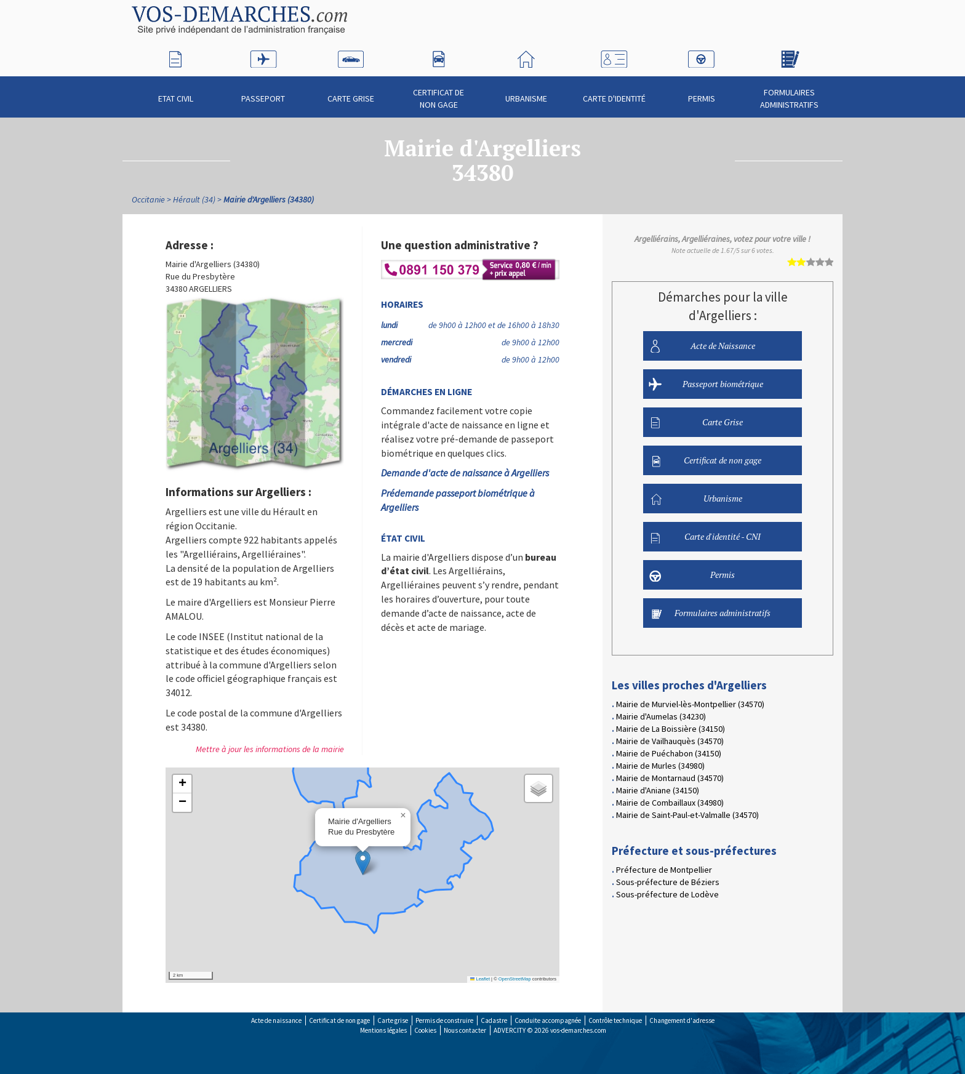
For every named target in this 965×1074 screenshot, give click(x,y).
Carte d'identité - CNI (706, 536)
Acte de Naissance (703, 346)
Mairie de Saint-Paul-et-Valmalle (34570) (687, 814)
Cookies (425, 1030)
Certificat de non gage (438, 93)
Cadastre (494, 1020)
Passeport (263, 93)
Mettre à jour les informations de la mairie (270, 749)
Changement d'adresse (682, 1020)
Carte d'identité (614, 93)
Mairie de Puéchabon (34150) (668, 753)
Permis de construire (444, 1020)
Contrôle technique (615, 1020)
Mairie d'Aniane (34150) (657, 790)
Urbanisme (526, 93)
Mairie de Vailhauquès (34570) (670, 741)
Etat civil (175, 93)
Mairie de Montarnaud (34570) (670, 777)
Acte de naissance (276, 1020)
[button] (362, 862)
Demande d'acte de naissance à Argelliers (465, 473)
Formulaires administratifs (789, 93)
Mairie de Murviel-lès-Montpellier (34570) (690, 704)
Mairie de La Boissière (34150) (670, 728)
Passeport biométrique (706, 384)
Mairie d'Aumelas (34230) (661, 716)
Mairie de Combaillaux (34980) (670, 802)
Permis (701, 93)
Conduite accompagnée (548, 1020)
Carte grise (392, 1020)
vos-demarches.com (578, 1030)
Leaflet (480, 979)
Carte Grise (350, 93)
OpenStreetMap (515, 979)
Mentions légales (383, 1030)
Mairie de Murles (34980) (660, 765)
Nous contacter (465, 1030)
